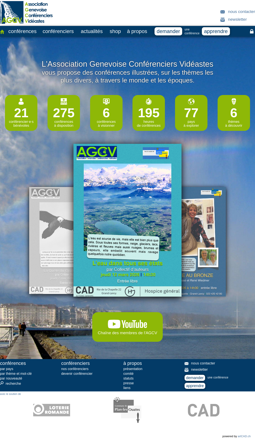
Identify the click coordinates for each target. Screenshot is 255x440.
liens (127, 388)
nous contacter (241, 11)
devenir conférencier (76, 373)
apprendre (216, 31)
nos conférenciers (74, 369)
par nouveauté (11, 378)
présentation (132, 369)
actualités (92, 31)
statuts (128, 378)
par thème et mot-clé (16, 373)
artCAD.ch (244, 436)
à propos (137, 31)
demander (168, 31)
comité (128, 373)
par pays (6, 369)
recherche (10, 383)
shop (115, 31)
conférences (22, 31)
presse (128, 383)
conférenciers (58, 31)
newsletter (237, 19)
